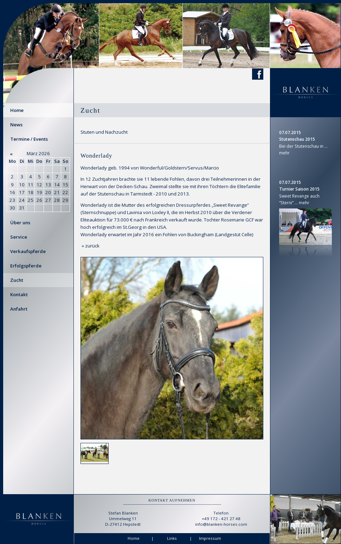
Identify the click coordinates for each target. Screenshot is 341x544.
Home (17, 110)
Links (172, 538)
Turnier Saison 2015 (299, 189)
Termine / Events (29, 139)
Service (18, 237)
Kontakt (19, 294)
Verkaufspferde (28, 251)
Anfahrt (18, 309)
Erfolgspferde (25, 266)
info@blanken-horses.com (221, 524)
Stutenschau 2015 (297, 139)
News (16, 124)
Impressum (210, 538)
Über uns (20, 222)
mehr (284, 153)
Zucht (16, 280)
